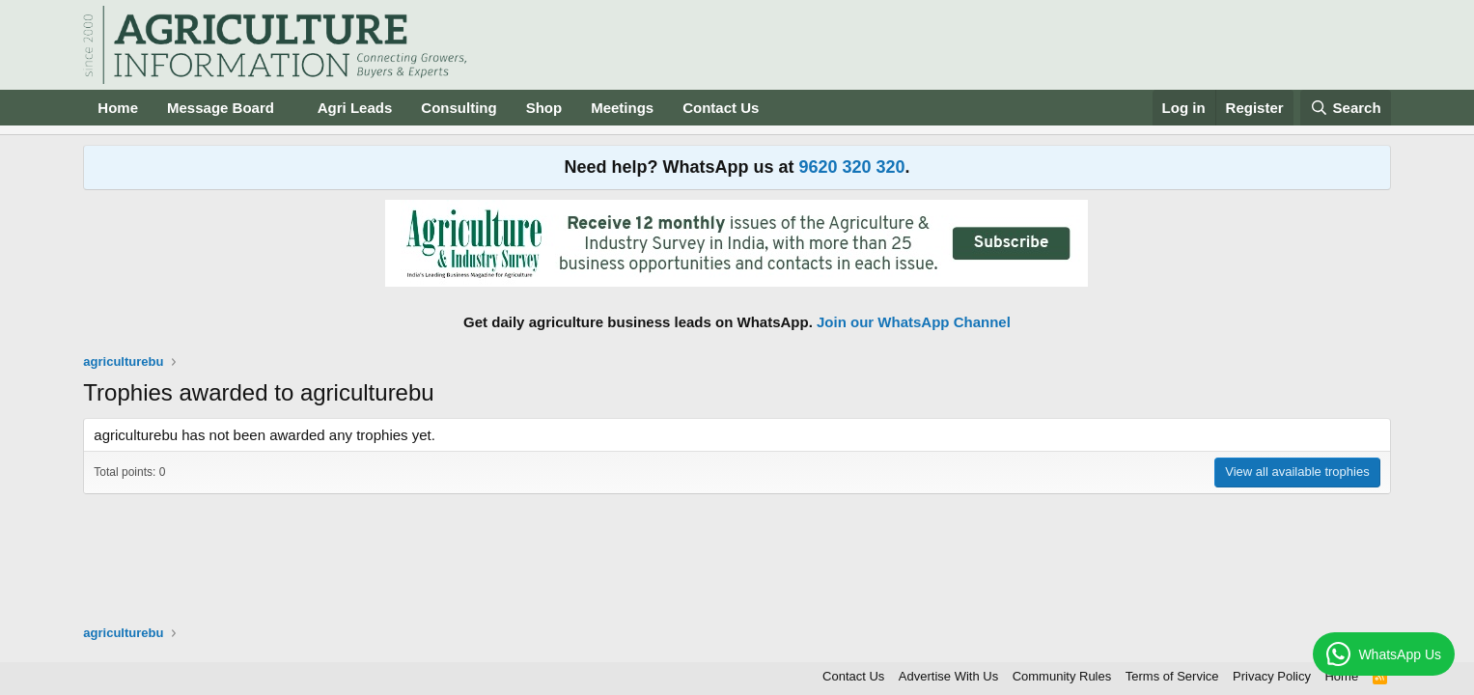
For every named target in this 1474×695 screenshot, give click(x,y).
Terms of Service (1172, 676)
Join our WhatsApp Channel (914, 322)
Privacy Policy (1272, 676)
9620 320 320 (851, 167)
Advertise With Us (948, 676)
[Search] (1345, 107)
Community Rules (1062, 676)
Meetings (622, 107)
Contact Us (720, 107)
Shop (544, 107)
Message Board (220, 107)
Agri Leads (355, 107)
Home (117, 107)
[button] (289, 107)
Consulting (458, 107)
